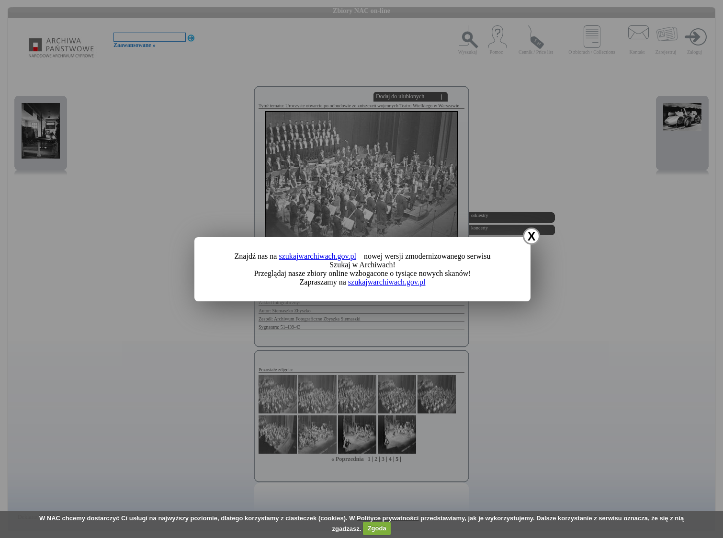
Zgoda (377, 528)
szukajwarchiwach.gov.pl (317, 256)
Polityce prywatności (387, 518)
